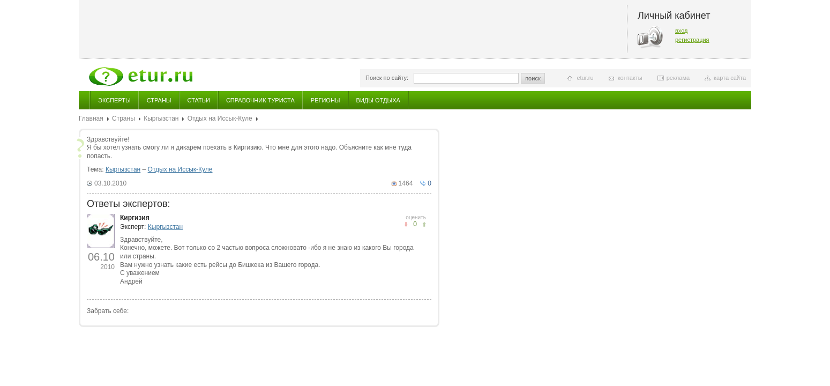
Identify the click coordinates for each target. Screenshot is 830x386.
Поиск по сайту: (386, 78)
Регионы (325, 100)
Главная (91, 118)
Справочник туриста (260, 100)
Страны (159, 100)
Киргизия (134, 217)
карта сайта (730, 78)
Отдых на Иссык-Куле (220, 118)
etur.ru (585, 78)
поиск (533, 78)
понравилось (406, 224)
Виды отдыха (378, 100)
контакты (630, 78)
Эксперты (114, 100)
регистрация (692, 39)
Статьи (199, 100)
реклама (678, 78)
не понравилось (424, 224)
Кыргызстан (161, 118)
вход (681, 30)
